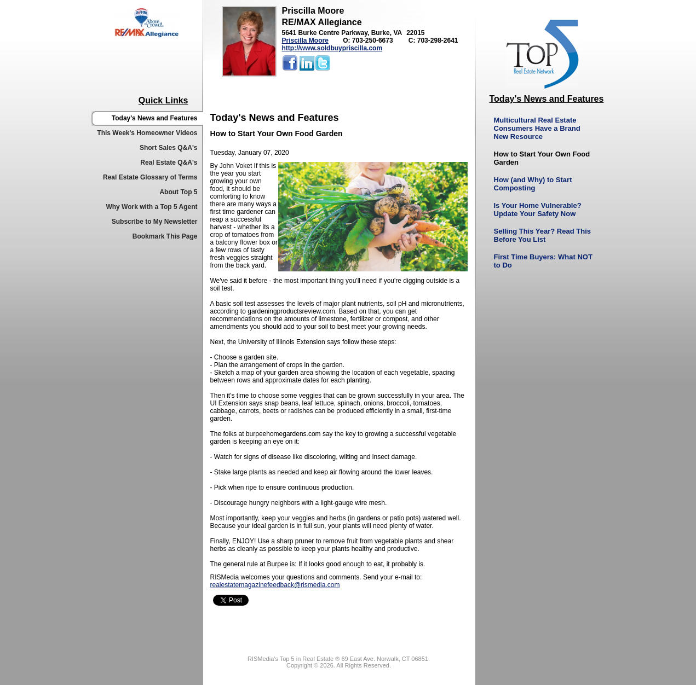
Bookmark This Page (165, 236)
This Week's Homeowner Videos (147, 133)
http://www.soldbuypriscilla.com (332, 48)
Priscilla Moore (305, 40)
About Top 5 (178, 192)
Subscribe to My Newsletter (155, 221)
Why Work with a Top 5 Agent (151, 207)
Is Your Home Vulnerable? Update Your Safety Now (538, 209)
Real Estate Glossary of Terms (150, 177)
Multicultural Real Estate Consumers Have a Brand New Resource (537, 128)
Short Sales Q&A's (169, 148)
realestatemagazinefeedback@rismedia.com (275, 585)
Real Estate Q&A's (168, 162)
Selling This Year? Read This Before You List (542, 235)
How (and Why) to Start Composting (533, 184)
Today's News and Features (155, 118)
